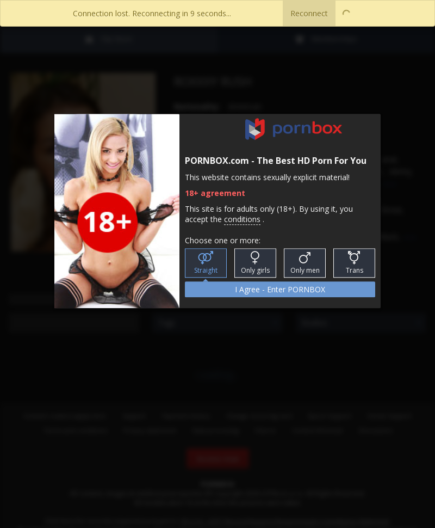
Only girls (255, 263)
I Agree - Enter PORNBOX (280, 290)
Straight (205, 263)
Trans (354, 263)
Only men (305, 263)
